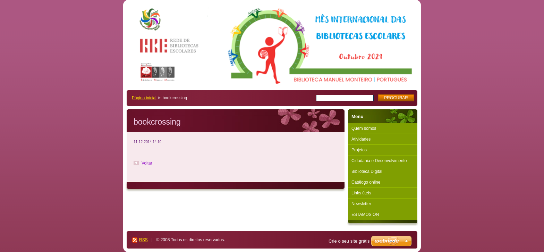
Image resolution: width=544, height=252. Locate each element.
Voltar (147, 163)
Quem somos (363, 128)
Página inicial (144, 97)
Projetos (359, 150)
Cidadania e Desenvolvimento (379, 160)
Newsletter (361, 203)
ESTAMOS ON (365, 214)
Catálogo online (365, 182)
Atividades (361, 139)
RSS (143, 239)
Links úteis (361, 193)
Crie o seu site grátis (349, 241)
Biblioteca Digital (366, 171)
